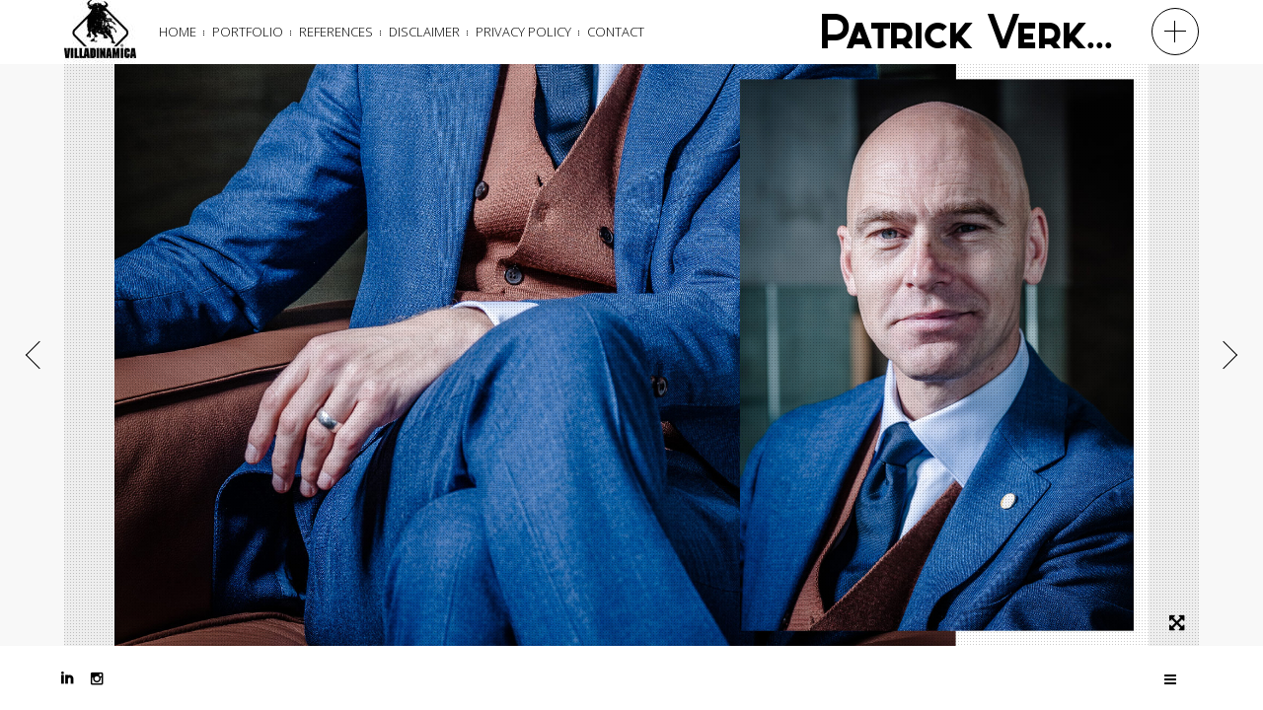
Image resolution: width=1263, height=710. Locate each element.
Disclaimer (424, 31)
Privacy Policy (523, 31)
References (336, 31)
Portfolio (247, 31)
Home (177, 31)
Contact (615, 31)
